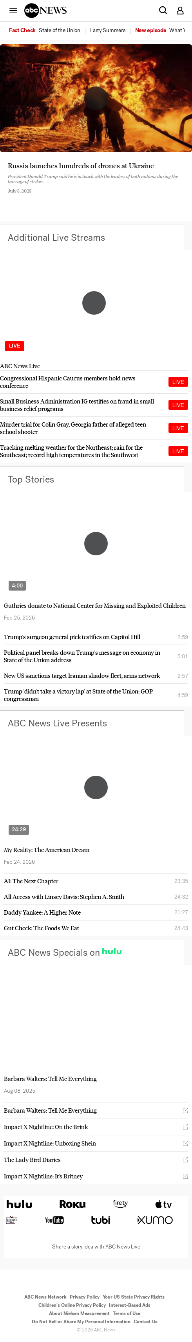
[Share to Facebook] (10, 197)
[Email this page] (52, 197)
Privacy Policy (85, 1297)
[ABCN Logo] (45, 10)
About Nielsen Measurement (79, 1313)
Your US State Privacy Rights (134, 1297)
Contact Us (146, 1322)
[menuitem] (59, 30)
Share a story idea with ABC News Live (96, 1247)
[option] (49, 31)
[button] (13, 10)
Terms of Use (126, 1313)
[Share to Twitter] (31, 197)
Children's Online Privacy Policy (72, 1305)
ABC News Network (45, 1297)
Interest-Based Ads (129, 1305)
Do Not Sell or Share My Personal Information (81, 1322)
